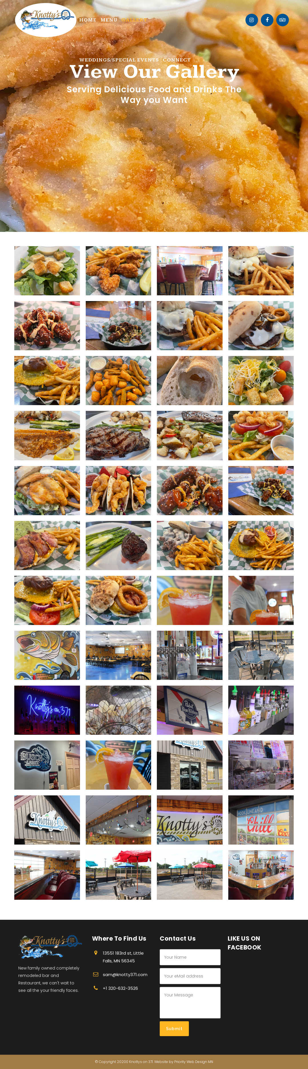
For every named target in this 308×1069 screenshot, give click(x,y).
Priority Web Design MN (193, 1061)
